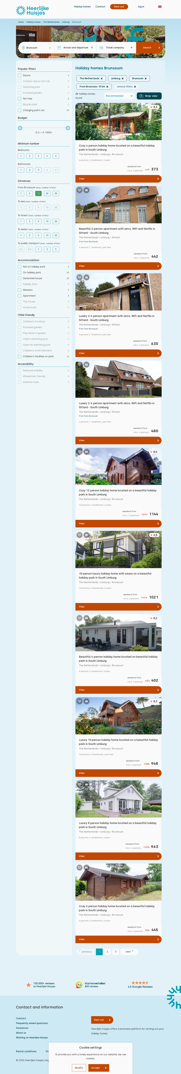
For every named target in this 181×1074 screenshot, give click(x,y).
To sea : (32, 201)
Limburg (65, 22)
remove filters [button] (125, 86)
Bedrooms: (24, 150)
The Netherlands (51, 22)
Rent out (99, 1019)
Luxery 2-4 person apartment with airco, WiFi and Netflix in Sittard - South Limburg (116, 318)
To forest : (33, 215)
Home (21, 22)
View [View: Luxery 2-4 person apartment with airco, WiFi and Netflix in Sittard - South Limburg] (81, 353)
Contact (100, 6)
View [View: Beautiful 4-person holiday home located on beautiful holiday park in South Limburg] (81, 689)
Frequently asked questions (32, 1023)
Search (147, 47)
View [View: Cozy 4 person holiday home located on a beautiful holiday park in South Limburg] (81, 178)
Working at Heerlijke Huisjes (32, 1037)
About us (21, 1032)
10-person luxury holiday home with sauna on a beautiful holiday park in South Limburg (115, 575)
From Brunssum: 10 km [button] (92, 86)
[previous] (85, 951)
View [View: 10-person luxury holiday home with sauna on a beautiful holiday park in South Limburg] (81, 606)
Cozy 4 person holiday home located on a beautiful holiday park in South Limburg (117, 147)
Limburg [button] (115, 78)
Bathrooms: (24, 164)
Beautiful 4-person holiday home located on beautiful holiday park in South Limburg (118, 658)
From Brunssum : (37, 187)
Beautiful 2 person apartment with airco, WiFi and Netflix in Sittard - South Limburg (117, 230)
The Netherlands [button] (89, 78)
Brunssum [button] (137, 78)
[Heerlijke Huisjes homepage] (32, 11)
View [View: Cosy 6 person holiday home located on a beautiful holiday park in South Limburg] (81, 939)
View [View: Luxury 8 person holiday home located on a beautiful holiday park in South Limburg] (81, 856)
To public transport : (39, 243)
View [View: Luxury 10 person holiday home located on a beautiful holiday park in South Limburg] (81, 773)
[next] (129, 951)
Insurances (22, 1028)
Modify (79, 1067)
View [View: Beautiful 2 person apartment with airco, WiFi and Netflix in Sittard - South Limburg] (81, 266)
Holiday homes (82, 6)
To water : (33, 229)
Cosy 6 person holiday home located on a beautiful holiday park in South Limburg (117, 908)
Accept (95, 1067)
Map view (148, 96)
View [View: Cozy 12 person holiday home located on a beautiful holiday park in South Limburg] (81, 523)
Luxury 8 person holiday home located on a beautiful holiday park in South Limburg (118, 825)
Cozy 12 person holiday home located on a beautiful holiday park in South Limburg (118, 492)
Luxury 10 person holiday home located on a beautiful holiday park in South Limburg (118, 741)
